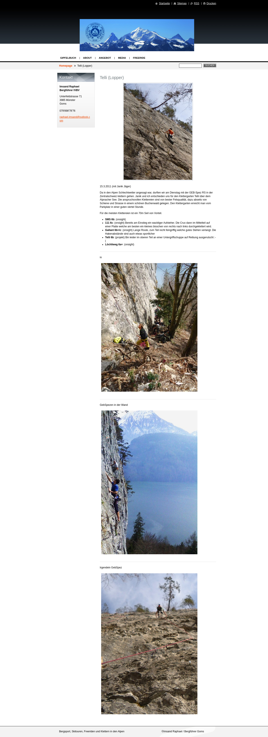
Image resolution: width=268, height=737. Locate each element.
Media (122, 58)
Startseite (164, 3)
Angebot (105, 58)
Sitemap (182, 3)
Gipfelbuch (68, 58)
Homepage (65, 65)
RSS (196, 3)
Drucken (211, 3)
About (87, 58)
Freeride (139, 58)
